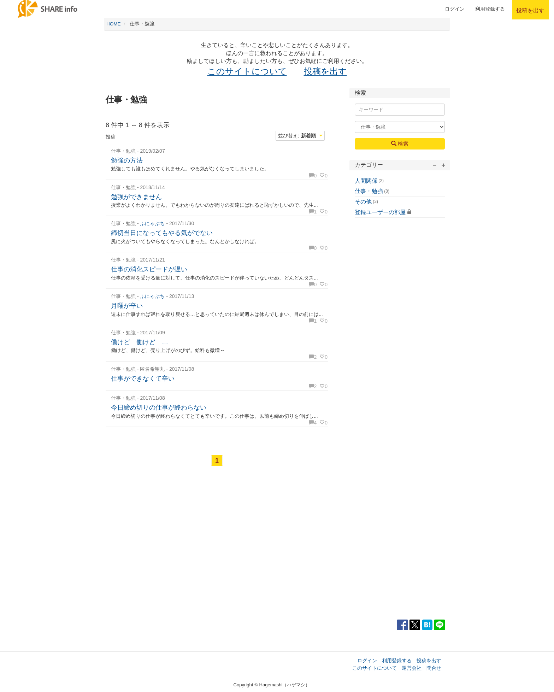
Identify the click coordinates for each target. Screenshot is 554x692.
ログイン (455, 9)
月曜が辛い (127, 305)
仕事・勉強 (369, 191)
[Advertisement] (217, 547)
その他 (363, 202)
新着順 (308, 136)
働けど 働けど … (139, 342)
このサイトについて (247, 71)
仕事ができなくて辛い (143, 378)
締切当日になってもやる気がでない (162, 232)
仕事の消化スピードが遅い (149, 269)
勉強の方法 (127, 160)
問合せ (433, 668)
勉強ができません (136, 196)
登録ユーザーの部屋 (380, 212)
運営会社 (412, 668)
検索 (399, 143)
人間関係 (366, 181)
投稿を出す (325, 71)
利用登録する (397, 660)
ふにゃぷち (152, 223)
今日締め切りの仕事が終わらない (158, 407)
